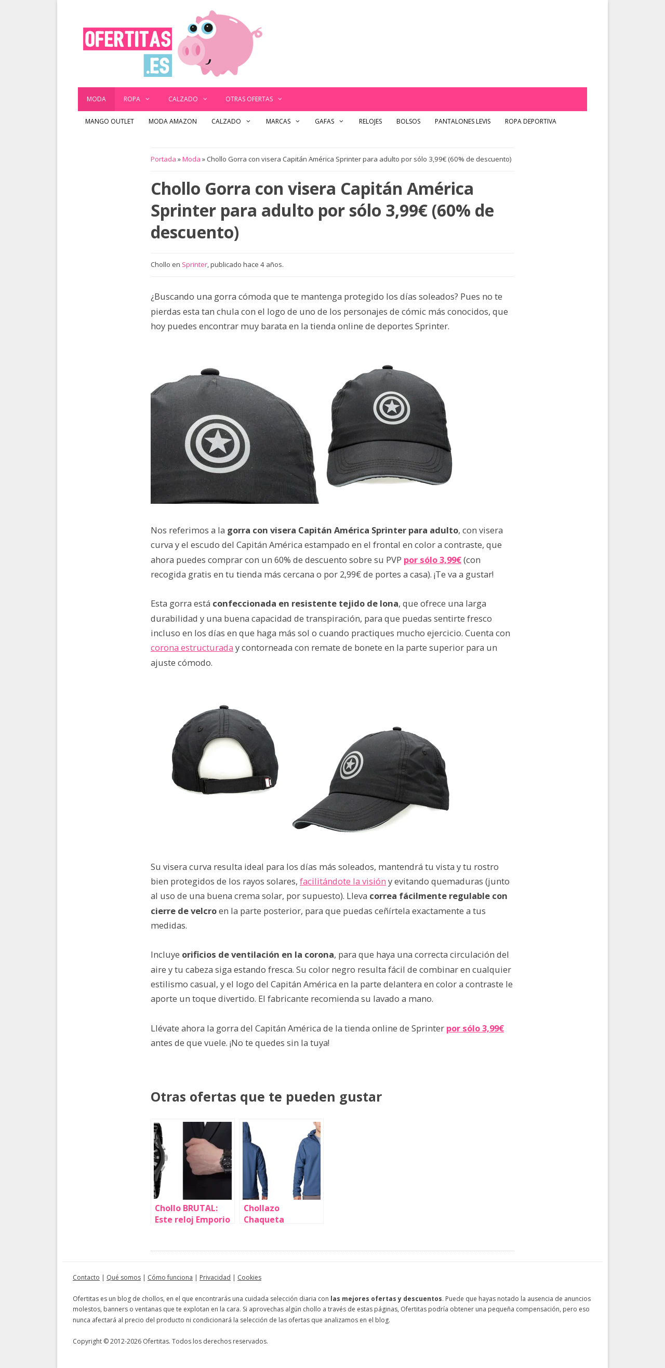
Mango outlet (109, 121)
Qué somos (124, 1277)
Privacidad (215, 1277)
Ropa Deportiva (530, 121)
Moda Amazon (173, 121)
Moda (96, 99)
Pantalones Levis (462, 121)
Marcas (287, 121)
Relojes (370, 121)
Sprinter (194, 264)
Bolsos (408, 121)
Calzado (192, 99)
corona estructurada (192, 647)
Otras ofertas (258, 99)
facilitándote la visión (343, 881)
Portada (163, 159)
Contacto (86, 1277)
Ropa (141, 99)
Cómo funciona (170, 1277)
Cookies (249, 1277)
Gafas (333, 121)
